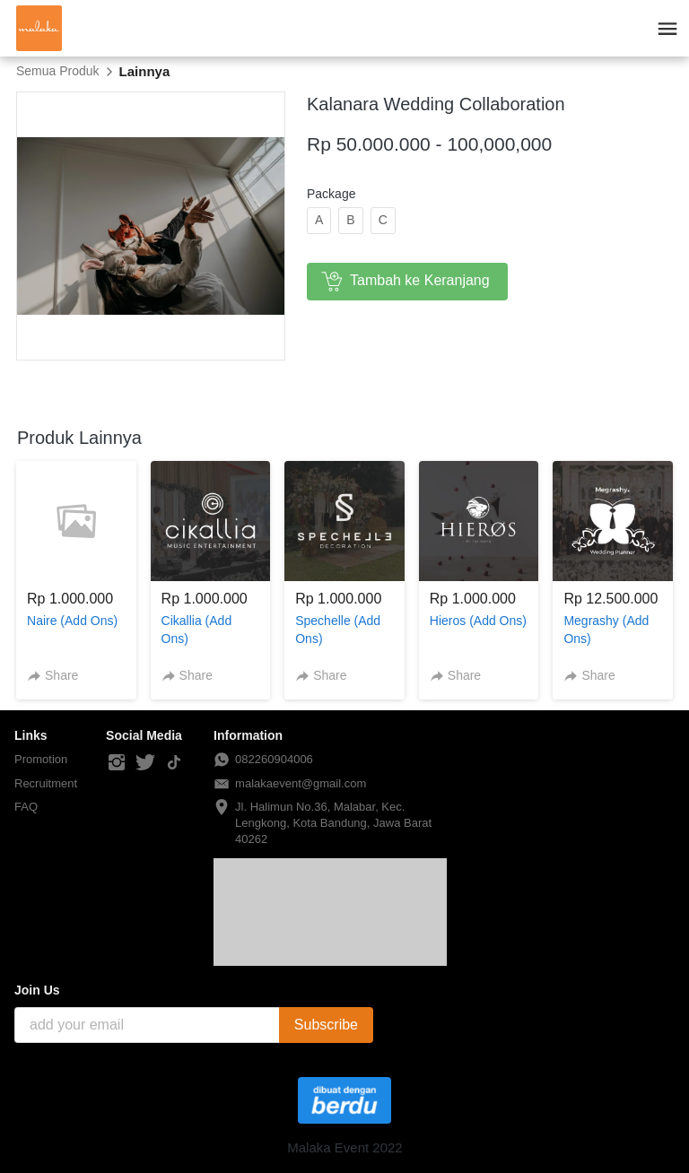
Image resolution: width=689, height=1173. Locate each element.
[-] (116, 763)
